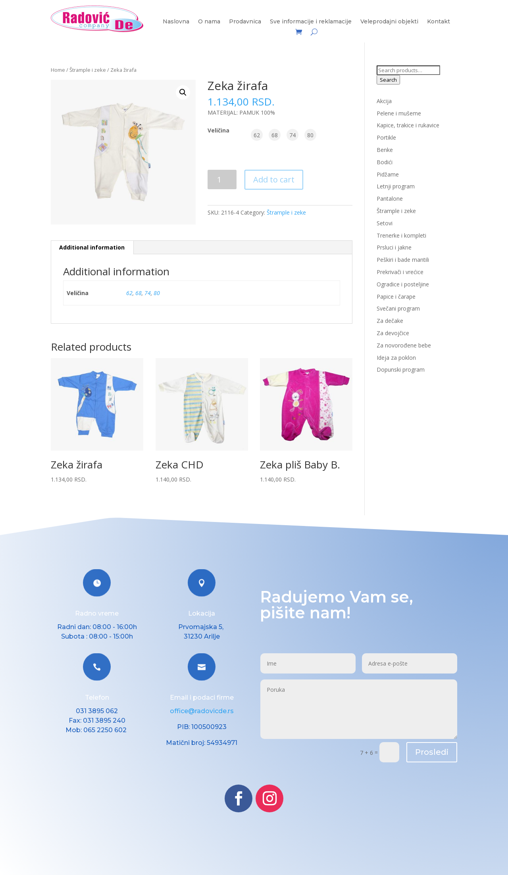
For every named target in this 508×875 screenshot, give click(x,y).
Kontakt (438, 22)
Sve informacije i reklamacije (311, 22)
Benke (385, 150)
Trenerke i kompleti (401, 235)
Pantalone (390, 198)
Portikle (386, 137)
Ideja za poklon (396, 357)
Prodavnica (245, 22)
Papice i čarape (396, 296)
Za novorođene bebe (404, 345)
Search (388, 79)
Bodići (385, 162)
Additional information (92, 247)
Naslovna (176, 22)
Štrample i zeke (87, 69)
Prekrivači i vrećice (400, 272)
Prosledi (431, 752)
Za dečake (390, 320)
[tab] (92, 247)
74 (147, 293)
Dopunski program (401, 369)
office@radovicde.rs (202, 711)
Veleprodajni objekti (389, 22)
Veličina (218, 130)
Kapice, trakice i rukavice (408, 125)
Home (58, 69)
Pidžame (388, 174)
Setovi (385, 223)
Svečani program (398, 308)
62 (129, 293)
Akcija (384, 101)
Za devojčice (393, 333)
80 (157, 293)
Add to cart (273, 179)
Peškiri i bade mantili (403, 259)
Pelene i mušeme (399, 113)
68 (138, 293)
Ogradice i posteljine (403, 284)
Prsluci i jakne (394, 247)
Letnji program (396, 186)
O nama (209, 22)
